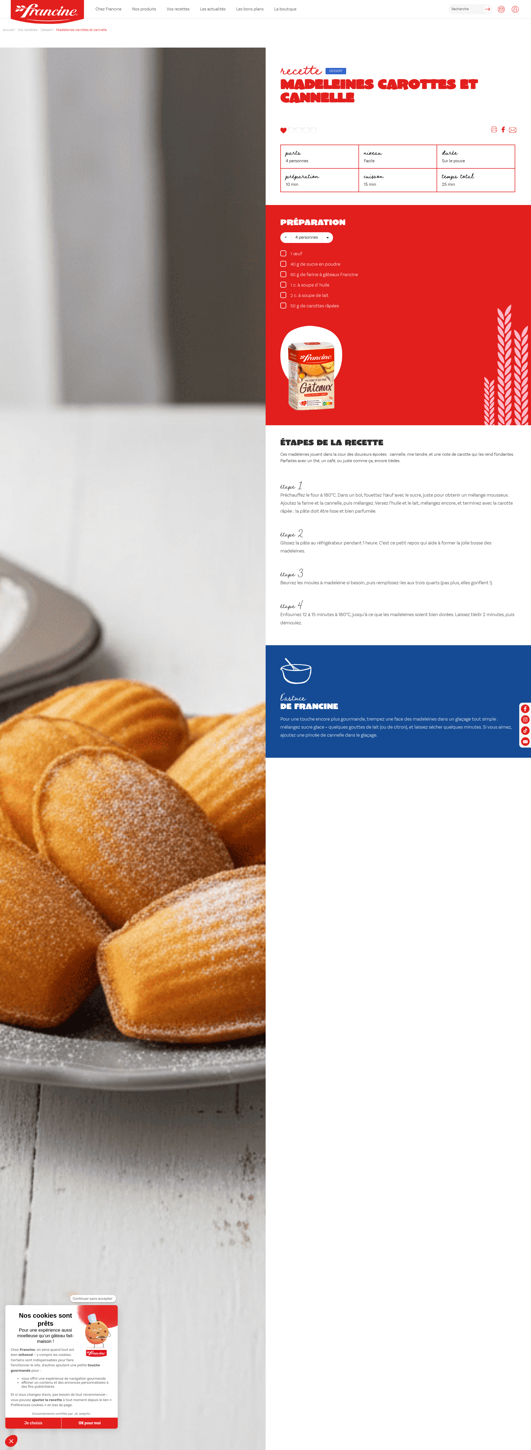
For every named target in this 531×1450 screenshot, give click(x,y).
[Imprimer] (494, 130)
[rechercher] (470, 9)
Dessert (335, 71)
